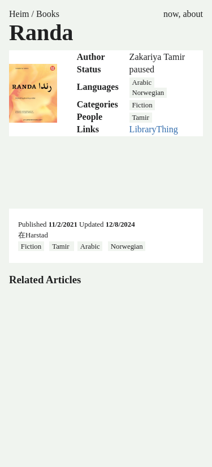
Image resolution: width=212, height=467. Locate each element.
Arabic (142, 83)
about (193, 14)
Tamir (140, 118)
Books (47, 14)
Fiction (142, 105)
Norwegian (148, 93)
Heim (19, 14)
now (171, 14)
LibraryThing (153, 129)
